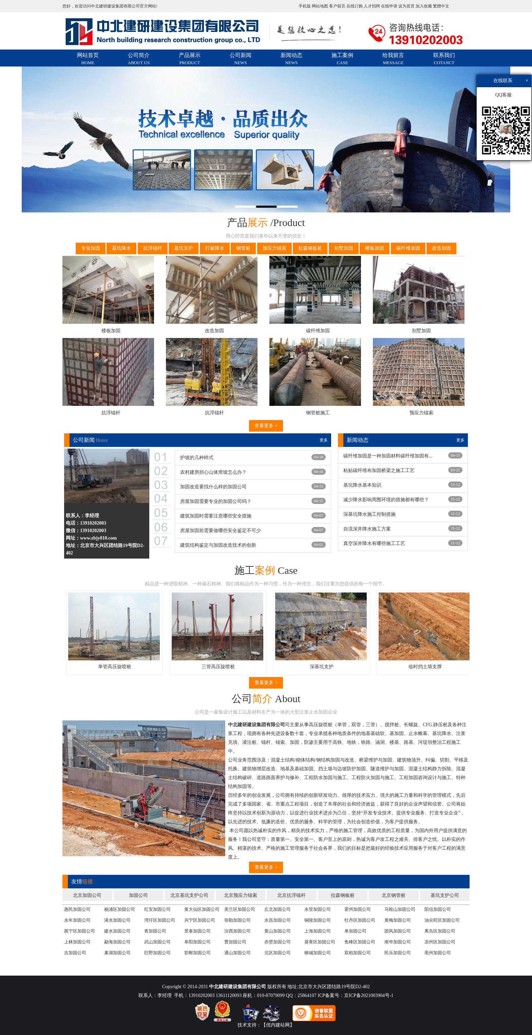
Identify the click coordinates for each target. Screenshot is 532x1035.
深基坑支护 (327, 666)
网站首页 (88, 58)
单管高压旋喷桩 (120, 666)
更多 (324, 440)
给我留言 (393, 58)
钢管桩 (243, 248)
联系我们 (444, 58)
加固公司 (138, 895)
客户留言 (337, 6)
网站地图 (320, 6)
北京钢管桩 (393, 895)
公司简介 (139, 58)
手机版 (305, 6)
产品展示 (190, 58)
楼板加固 (374, 248)
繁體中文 (441, 6)
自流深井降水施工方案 (367, 528)
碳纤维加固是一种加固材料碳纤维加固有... (388, 455)
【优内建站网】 (277, 1025)
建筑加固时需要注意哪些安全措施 (215, 516)
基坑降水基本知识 (362, 485)
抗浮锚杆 (152, 248)
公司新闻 (240, 58)
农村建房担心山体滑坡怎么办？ (213, 472)
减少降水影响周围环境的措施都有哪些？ (386, 499)
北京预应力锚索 (240, 895)
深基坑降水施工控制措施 (369, 514)
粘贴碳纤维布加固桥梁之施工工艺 (379, 470)
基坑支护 (183, 248)
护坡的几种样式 (196, 457)
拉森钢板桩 (310, 248)
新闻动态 (291, 58)
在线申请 (389, 6)
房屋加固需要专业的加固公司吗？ (215, 501)
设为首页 (406, 6)
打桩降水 (214, 248)
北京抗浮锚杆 (291, 895)
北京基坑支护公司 (189, 895)
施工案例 (342, 58)
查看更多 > (265, 425)
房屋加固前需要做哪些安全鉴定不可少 (220, 530)
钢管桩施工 (318, 412)
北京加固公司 (87, 895)
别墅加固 (343, 248)
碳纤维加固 (408, 248)
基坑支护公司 (445, 895)
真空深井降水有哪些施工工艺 (374, 543)
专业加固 (90, 248)
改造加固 (441, 248)
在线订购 (354, 6)
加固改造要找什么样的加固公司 (213, 486)
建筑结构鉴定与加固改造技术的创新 (218, 545)
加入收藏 (424, 6)
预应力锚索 (274, 248)
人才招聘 (372, 6)
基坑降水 (121, 248)
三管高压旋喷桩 (224, 666)
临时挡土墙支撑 (431, 666)
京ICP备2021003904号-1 (368, 995)
